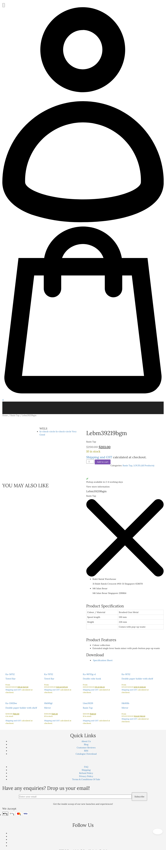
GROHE (89, 405)
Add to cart (102, 461)
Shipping (86, 770)
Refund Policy (86, 773)
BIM (86, 750)
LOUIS (60, 405)
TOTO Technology (36, 411)
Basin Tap (14, 415)
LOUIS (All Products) (143, 465)
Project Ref (98, 411)
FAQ (86, 766)
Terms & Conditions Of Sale (86, 779)
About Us (86, 741)
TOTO (47, 405)
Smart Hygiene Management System (70, 411)
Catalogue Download (86, 753)
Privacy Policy (86, 776)
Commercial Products (110, 405)
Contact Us (135, 411)
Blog (86, 744)
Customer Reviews (117, 411)
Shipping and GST (99, 457)
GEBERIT (74, 405)
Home (5, 415)
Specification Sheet (103, 660)
